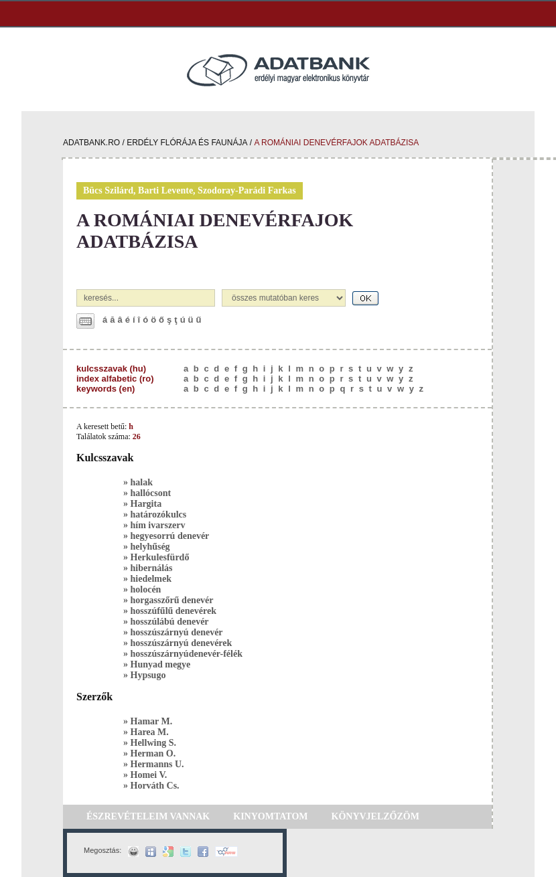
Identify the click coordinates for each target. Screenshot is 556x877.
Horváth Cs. (155, 786)
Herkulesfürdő (160, 557)
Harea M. (150, 732)
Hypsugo (148, 675)
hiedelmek (151, 579)
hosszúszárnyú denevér (177, 632)
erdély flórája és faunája (187, 142)
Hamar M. (152, 721)
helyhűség (150, 547)
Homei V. (149, 775)
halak (142, 482)
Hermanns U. (157, 764)
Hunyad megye (161, 664)
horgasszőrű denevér (172, 600)
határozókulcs (159, 514)
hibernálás (152, 568)
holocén (146, 589)
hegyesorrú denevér (170, 536)
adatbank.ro (91, 142)
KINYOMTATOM (270, 816)
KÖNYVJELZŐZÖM (375, 816)
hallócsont (151, 493)
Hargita (146, 504)
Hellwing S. (153, 743)
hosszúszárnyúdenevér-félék (186, 654)
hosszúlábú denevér (170, 622)
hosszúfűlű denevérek (173, 611)
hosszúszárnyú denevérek (181, 643)
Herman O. (153, 753)
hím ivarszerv (158, 525)
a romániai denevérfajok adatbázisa (336, 142)
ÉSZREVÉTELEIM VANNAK (148, 816)
